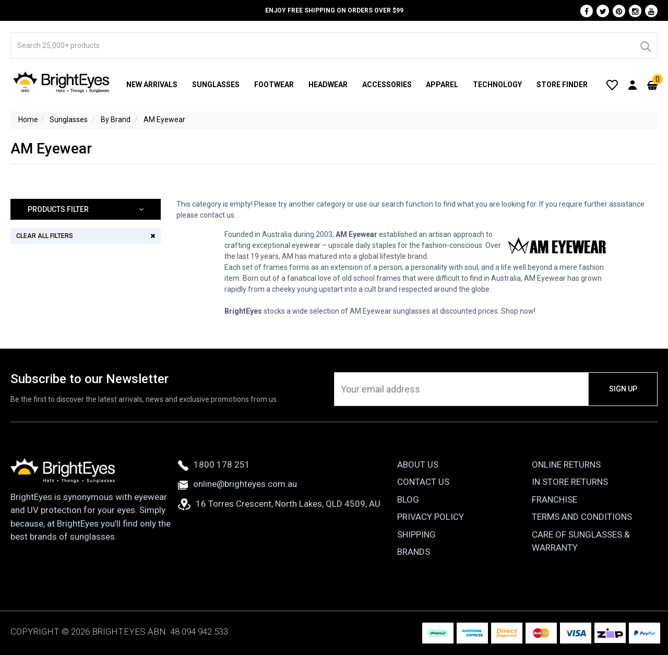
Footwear (274, 84)
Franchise (554, 499)
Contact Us (423, 482)
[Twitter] (603, 11)
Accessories (387, 84)
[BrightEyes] (61, 82)
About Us (417, 464)
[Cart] (652, 84)
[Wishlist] (612, 84)
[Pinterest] (619, 11)
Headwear (328, 84)
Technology (497, 84)
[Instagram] (635, 11)
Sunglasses (216, 84)
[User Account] (632, 84)
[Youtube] (651, 11)
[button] (85, 209)
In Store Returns (570, 482)
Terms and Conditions (582, 516)
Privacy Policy (430, 516)
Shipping (416, 534)
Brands (413, 551)
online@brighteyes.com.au (237, 484)
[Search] (645, 45)
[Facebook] (586, 11)
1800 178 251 (214, 464)
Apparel (442, 84)
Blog (408, 499)
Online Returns (566, 464)
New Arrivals (151, 84)
